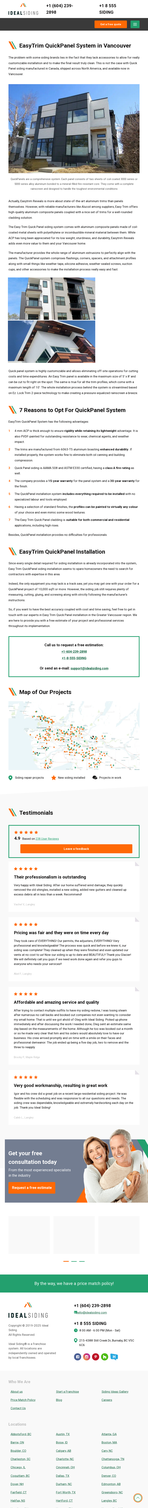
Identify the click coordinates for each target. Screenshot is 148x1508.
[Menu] (135, 24)
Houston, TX (62, 1422)
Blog (57, 1345)
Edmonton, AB (108, 1406)
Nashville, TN (62, 1444)
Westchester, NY (110, 1487)
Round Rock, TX (109, 1465)
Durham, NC (62, 1406)
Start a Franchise (65, 1340)
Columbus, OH (108, 1395)
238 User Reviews (48, 799)
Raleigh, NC (16, 1465)
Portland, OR (107, 1460)
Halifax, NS (15, 1417)
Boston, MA (107, 1379)
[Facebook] (77, 1306)
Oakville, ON (107, 1449)
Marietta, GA (62, 1433)
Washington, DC (19, 1487)
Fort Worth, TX (64, 1411)
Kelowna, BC (16, 1428)
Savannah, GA (17, 1476)
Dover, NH (14, 1406)
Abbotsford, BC (18, 1374)
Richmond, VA (63, 1465)
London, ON (62, 1428)
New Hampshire (19, 1449)
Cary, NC (105, 1384)
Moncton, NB (107, 1438)
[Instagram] (86, 1306)
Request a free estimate (37, 1137)
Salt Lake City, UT (20, 1471)
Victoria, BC (107, 1482)
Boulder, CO (16, 1384)
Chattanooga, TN (110, 1390)
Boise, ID (60, 1379)
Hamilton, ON (17, 1422)
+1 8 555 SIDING (107, 9)
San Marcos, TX (109, 1471)
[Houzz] (104, 1306)
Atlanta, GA (107, 1374)
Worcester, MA (109, 1492)
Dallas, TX (60, 1401)
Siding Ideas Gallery (112, 1340)
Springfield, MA (109, 1476)
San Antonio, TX (64, 1471)
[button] (66, 1211)
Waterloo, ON (63, 1487)
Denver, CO (106, 1401)
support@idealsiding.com (89, 628)
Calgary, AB (61, 1384)
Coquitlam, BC (18, 1401)
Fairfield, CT (16, 1411)
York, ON (14, 1498)
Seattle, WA (61, 1476)
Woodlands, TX (64, 1492)
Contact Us (16, 1351)
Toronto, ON (16, 1482)
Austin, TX (61, 1374)
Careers (104, 1345)
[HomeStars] (113, 1307)
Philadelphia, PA (64, 1460)
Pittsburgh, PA (17, 1460)
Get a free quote (110, 24)
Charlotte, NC (63, 1390)
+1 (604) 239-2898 (59, 9)
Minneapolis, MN (19, 1438)
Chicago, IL (15, 1395)
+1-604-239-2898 (74, 611)
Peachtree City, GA (111, 1455)
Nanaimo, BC (17, 1444)
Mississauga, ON (65, 1438)
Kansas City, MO (110, 1422)
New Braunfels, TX (111, 1444)
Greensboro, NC (110, 1411)
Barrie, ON (15, 1379)
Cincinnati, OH (63, 1395)
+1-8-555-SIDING (74, 618)
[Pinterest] (95, 1306)
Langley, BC (107, 1417)
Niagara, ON (62, 1449)
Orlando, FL (16, 1455)
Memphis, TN (108, 1433)
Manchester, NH (19, 1433)
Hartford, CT (62, 1417)
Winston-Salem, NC (21, 1492)
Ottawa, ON (61, 1455)
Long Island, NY (109, 1428)
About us (14, 1340)
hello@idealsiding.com (94, 1262)
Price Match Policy (20, 1345)
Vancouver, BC (63, 1482)
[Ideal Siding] (23, 9)
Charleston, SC (18, 1390)
